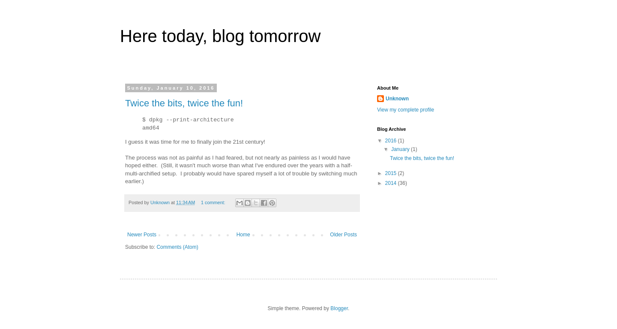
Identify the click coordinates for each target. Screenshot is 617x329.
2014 (391, 183)
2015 (391, 173)
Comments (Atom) (177, 247)
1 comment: (213, 202)
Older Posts (343, 235)
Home (243, 235)
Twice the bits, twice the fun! (184, 103)
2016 (391, 141)
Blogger (339, 308)
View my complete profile (405, 110)
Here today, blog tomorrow (220, 36)
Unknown (397, 99)
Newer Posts (141, 235)
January (401, 149)
